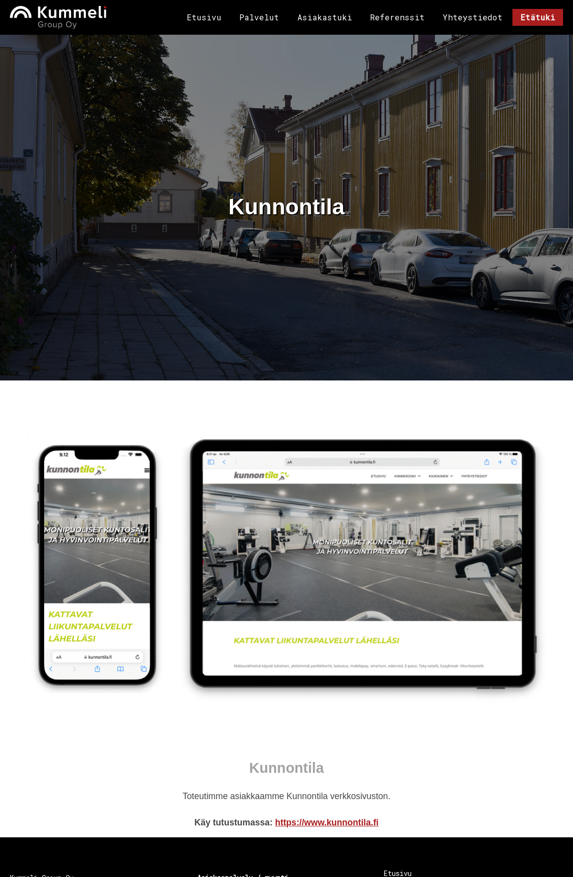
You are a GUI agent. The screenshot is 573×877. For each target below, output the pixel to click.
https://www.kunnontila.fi (327, 821)
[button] (286, 566)
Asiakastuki (324, 17)
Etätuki (537, 17)
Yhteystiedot (472, 17)
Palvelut (259, 17)
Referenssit (397, 17)
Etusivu (204, 17)
